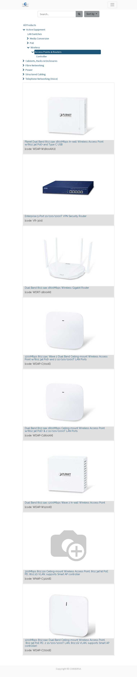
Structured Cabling (36, 74)
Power (29, 69)
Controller (41, 56)
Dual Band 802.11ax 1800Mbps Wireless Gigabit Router (57, 287)
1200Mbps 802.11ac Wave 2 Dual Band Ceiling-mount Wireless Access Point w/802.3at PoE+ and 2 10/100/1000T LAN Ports (66, 358)
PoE (32, 43)
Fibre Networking (35, 65)
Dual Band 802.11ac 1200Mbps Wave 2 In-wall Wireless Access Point (65, 502)
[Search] (79, 14)
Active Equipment (35, 29)
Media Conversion (39, 38)
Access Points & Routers (48, 52)
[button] (91, 14)
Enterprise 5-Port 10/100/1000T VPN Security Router (55, 216)
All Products (29, 25)
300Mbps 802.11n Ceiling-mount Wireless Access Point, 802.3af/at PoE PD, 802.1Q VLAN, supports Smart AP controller (66, 573)
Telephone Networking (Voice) (42, 78)
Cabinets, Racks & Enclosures (41, 60)
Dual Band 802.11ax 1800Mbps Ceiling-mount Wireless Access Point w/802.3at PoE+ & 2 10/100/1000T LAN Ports (65, 430)
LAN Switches (35, 34)
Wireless (35, 47)
